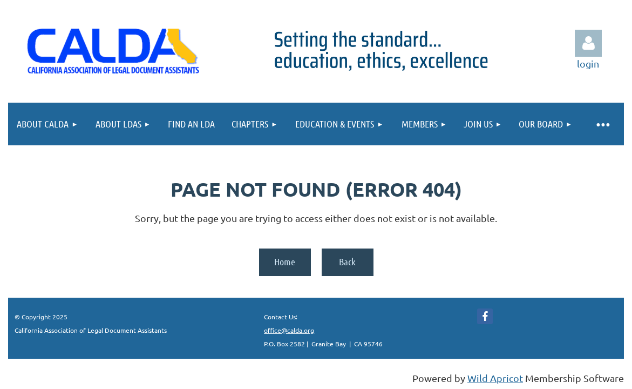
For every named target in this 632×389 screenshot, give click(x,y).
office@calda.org (289, 330)
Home (284, 261)
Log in (588, 43)
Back (347, 261)
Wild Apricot (495, 378)
